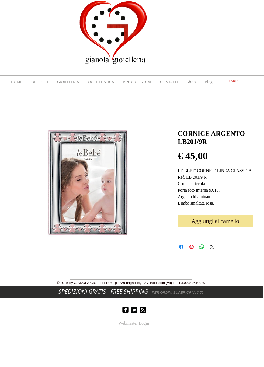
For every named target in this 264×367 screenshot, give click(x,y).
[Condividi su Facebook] (181, 247)
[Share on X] (212, 247)
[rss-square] (143, 310)
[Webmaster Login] (134, 323)
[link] (236, 81)
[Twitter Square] (134, 310)
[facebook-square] (125, 310)
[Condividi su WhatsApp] (202, 247)
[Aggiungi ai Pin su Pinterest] (191, 247)
